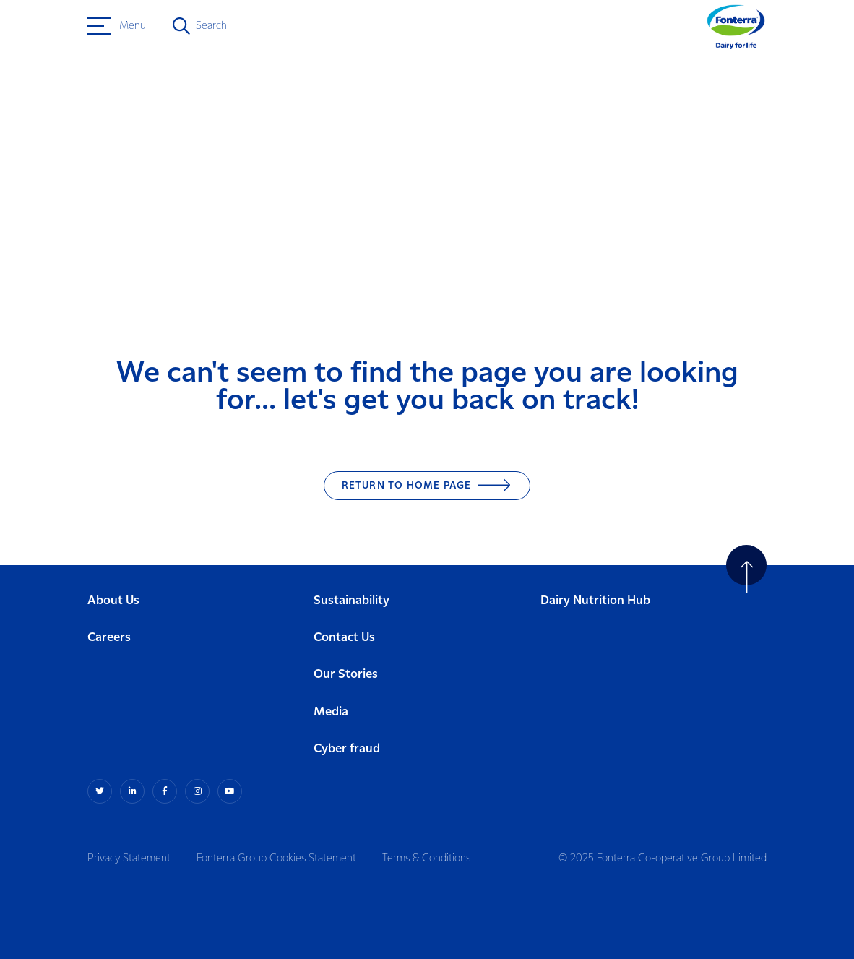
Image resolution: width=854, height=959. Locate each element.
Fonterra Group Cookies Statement (276, 858)
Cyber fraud (347, 749)
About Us (113, 601)
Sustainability (351, 601)
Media (331, 712)
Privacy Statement (129, 858)
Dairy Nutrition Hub (595, 601)
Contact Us (344, 638)
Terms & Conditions (426, 858)
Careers (109, 638)
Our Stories (346, 674)
